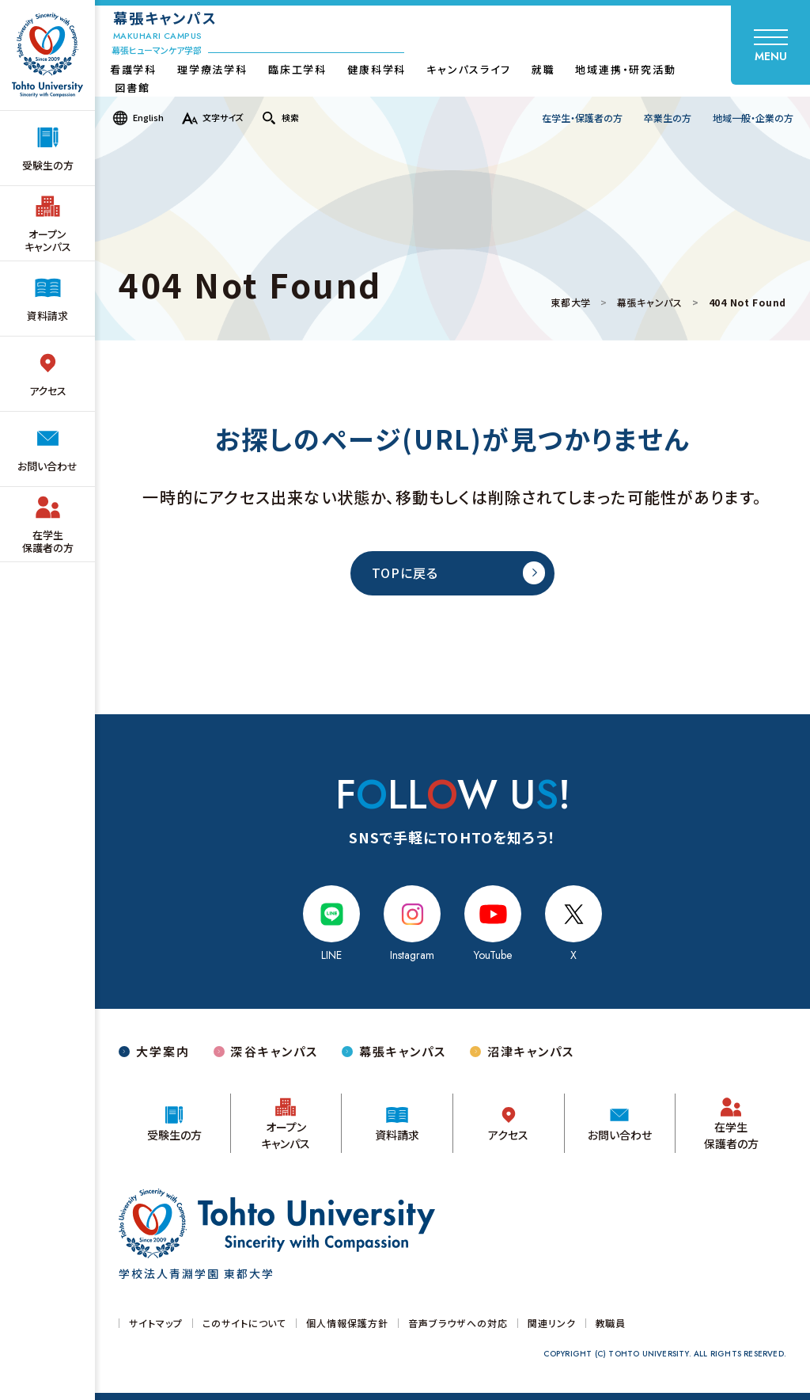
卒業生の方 (667, 117)
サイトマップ (156, 1323)
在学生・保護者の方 (582, 117)
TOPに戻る (405, 572)
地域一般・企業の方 (753, 117)
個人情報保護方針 (347, 1323)
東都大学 (571, 302)
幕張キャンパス (650, 302)
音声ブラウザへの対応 (458, 1323)
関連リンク (552, 1323)
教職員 (611, 1323)
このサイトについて (244, 1323)
